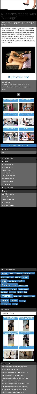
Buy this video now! (18, 77)
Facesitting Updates (7, 205)
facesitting (12, 281)
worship (14, 304)
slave (27, 84)
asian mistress (29, 273)
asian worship (5, 277)
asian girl (19, 273)
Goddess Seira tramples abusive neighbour (14, 386)
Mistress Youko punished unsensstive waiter (15, 384)
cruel (4, 281)
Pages (4, 149)
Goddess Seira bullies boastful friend (12, 375)
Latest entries (6, 364)
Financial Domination (7, 178)
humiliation (12, 292)
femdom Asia (21, 84)
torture (14, 301)
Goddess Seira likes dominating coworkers (14, 372)
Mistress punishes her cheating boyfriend (14, 366)
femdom (21, 281)
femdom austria (23, 285)
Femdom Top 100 (6, 197)
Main (2, 152)
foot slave (14, 289)
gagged (4, 89)
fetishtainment (5, 289)
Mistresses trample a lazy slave (11, 381)
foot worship (23, 289)
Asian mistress (16, 87)
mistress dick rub (6, 87)
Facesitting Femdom (7, 173)
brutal (25, 277)
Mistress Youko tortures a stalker (11, 369)
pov (29, 87)
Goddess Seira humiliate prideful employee (14, 378)
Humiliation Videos (7, 181)
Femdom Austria (12, 84)
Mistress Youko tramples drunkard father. (14, 389)
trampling (22, 301)
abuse (4, 273)
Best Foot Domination (8, 176)
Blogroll (4, 161)
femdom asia (9, 285)
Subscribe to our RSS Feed (18, 145)
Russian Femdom (6, 170)
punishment (27, 296)
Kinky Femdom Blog (7, 164)
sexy (33, 296)
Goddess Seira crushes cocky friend (12, 392)
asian (12, 273)
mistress (7, 295)
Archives (5, 309)
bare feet (17, 277)
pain (15, 296)
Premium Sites (7, 158)
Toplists (4, 191)
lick (25, 292)
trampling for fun (6, 304)
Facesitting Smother (7, 194)
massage (24, 87)
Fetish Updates (6, 202)
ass (12, 277)
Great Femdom (6, 184)
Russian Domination (7, 200)
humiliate (4, 292)
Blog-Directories (7, 188)
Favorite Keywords (8, 269)
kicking (20, 292)
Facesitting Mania (6, 167)
